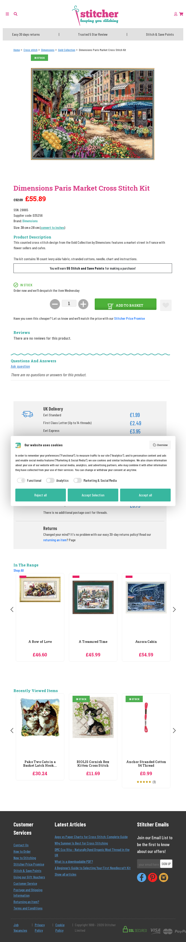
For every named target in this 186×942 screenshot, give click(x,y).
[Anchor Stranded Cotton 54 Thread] (146, 727)
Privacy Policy (40, 927)
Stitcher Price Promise (129, 318)
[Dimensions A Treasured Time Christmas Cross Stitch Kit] (93, 607)
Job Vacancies (20, 927)
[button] (15, 14)
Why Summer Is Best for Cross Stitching (81, 843)
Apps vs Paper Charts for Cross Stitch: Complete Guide (91, 836)
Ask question (20, 366)
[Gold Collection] (66, 50)
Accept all (145, 495)
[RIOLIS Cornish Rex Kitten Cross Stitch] (93, 727)
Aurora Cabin (146, 642)
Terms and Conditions (28, 908)
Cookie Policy (60, 927)
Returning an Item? (26, 901)
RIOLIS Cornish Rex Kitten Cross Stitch (93, 764)
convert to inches (52, 227)
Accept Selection (93, 495)
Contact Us (21, 845)
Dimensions (30, 221)
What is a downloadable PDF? (74, 861)
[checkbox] (28, 480)
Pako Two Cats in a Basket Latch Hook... (40, 764)
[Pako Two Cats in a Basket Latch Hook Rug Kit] (40, 727)
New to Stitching (24, 857)
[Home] (16, 50)
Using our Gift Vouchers (29, 877)
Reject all (40, 495)
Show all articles (65, 874)
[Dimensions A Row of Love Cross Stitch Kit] (40, 607)
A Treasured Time (93, 642)
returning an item (55, 540)
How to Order (22, 851)
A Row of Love (40, 642)
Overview (160, 445)
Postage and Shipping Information (27, 892)
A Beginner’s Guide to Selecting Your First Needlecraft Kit (93, 868)
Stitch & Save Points (27, 870)
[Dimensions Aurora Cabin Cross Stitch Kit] (146, 607)
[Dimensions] (47, 50)
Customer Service (25, 883)
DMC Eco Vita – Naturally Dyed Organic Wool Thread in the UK (92, 852)
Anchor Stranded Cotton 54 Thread (146, 764)
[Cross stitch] (31, 50)
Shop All (18, 570)
